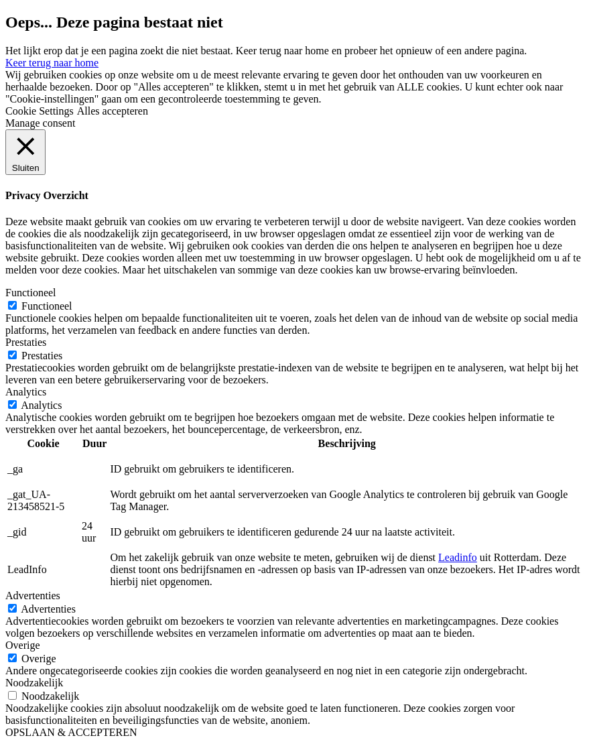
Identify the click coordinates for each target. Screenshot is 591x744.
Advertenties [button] (32, 595)
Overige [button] (22, 645)
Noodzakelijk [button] (34, 682)
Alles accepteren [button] (112, 111)
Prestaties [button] (25, 342)
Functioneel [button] (30, 292)
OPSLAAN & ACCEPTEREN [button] (71, 732)
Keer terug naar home (51, 62)
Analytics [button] (25, 391)
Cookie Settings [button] (39, 111)
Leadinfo (457, 557)
